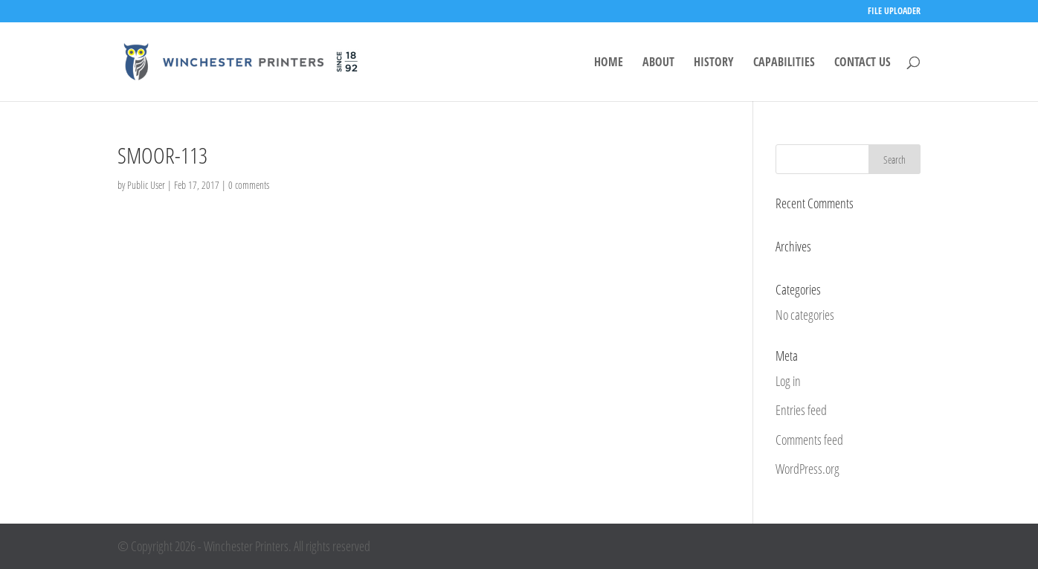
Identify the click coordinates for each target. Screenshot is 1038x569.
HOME (608, 63)
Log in (788, 381)
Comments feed (809, 440)
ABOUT (658, 63)
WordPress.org (807, 469)
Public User (146, 185)
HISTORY (714, 63)
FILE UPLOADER (894, 12)
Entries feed (801, 410)
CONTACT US (862, 63)
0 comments (248, 185)
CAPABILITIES (784, 63)
